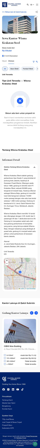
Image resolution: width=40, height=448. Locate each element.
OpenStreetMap (31, 288)
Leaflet (21, 288)
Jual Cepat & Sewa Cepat (12, 422)
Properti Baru (7, 425)
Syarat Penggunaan (31, 436)
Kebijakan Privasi (21, 438)
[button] (20, 272)
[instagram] (8, 389)
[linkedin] (13, 389)
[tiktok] (22, 389)
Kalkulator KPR (8, 428)
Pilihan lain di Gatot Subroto (14, 12)
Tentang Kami (7, 400)
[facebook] (3, 389)
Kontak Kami (7, 409)
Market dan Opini (8, 403)
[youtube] (17, 389)
